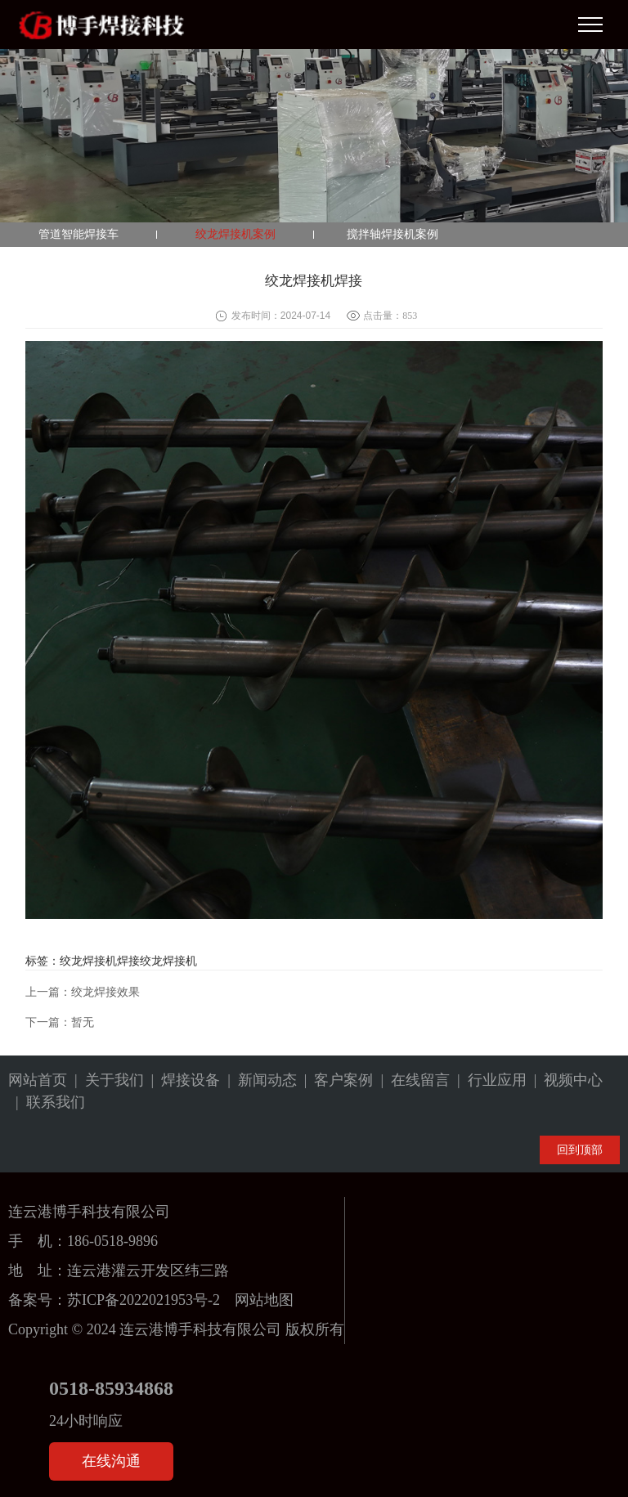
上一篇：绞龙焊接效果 (82, 992)
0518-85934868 (111, 1388)
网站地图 (264, 1300)
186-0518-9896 (112, 1241)
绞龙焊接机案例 (235, 234)
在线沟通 (111, 1461)
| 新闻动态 (258, 1080)
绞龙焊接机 (168, 961)
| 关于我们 (105, 1080)
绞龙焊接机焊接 (100, 961)
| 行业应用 (488, 1080)
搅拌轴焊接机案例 (392, 234)
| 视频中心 (565, 1080)
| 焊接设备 (182, 1080)
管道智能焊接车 (78, 234)
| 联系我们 (46, 1102)
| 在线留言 (411, 1080)
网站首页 (37, 1080)
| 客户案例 (335, 1080)
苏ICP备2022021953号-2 (143, 1300)
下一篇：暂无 (59, 1022)
